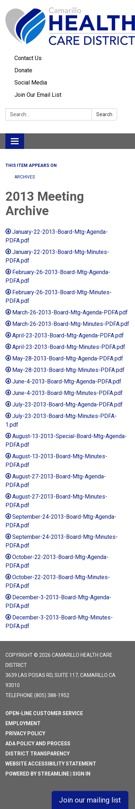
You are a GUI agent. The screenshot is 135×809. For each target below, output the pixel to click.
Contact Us (28, 58)
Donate (23, 70)
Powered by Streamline (37, 774)
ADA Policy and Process (37, 743)
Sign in (81, 774)
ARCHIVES (24, 176)
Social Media (30, 82)
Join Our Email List (37, 94)
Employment (23, 723)
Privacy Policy (25, 733)
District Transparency (37, 753)
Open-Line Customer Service (44, 713)
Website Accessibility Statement (50, 764)
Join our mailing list (90, 800)
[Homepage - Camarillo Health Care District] (67, 26)
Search (104, 114)
